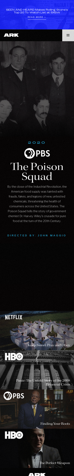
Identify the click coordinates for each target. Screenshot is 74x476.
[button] (68, 35)
